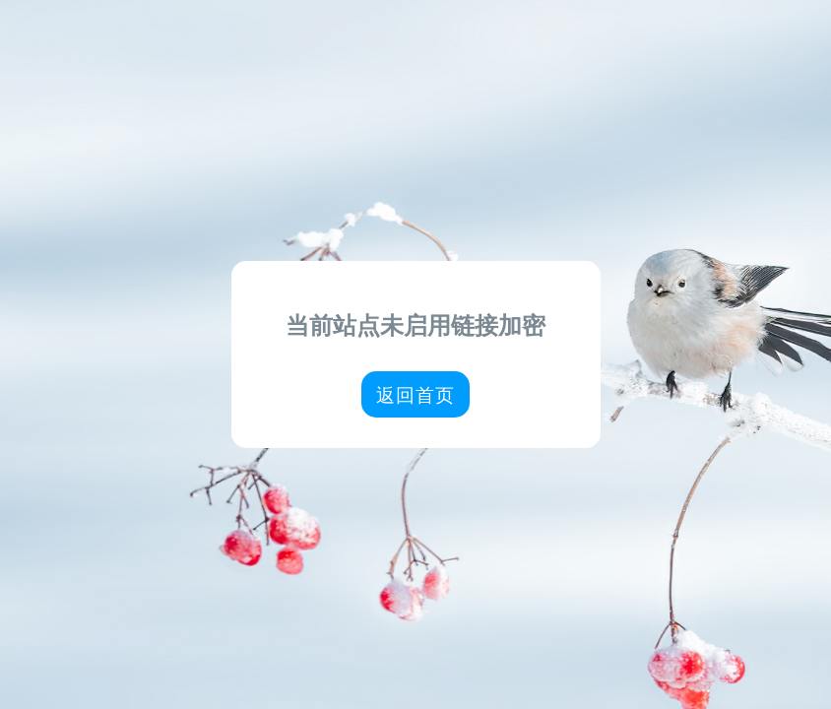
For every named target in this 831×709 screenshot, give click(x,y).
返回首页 (415, 394)
